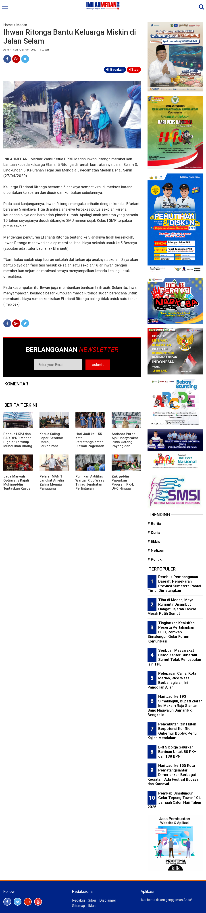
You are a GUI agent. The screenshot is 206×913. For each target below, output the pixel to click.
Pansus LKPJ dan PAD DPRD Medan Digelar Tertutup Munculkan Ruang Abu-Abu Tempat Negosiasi (17, 444)
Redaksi (78, 900)
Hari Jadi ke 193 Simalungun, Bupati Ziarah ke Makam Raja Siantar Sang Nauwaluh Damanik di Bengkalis (175, 705)
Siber (92, 900)
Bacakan (115, 70)
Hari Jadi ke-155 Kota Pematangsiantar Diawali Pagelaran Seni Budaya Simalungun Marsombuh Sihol (89, 446)
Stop (134, 70)
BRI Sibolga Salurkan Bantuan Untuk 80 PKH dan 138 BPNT (177, 752)
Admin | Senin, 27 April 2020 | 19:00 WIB (26, 49)
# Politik (155, 559)
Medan (21, 25)
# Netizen (156, 550)
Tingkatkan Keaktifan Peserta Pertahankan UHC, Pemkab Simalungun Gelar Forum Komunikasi (171, 632)
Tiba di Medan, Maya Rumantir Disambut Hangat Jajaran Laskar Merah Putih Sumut (172, 607)
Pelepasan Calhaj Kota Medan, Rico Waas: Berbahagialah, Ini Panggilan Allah (172, 680)
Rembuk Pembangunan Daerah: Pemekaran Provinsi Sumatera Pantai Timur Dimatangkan (174, 584)
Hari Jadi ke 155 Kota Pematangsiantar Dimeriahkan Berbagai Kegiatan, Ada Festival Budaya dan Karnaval (173, 774)
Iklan (92, 906)
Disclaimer (107, 900)
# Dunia (154, 532)
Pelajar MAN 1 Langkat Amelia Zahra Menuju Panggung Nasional (52, 484)
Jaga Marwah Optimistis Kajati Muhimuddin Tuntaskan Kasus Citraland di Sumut (18, 484)
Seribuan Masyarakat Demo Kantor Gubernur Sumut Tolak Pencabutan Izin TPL (174, 657)
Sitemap (78, 906)
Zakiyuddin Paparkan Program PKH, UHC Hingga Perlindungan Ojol (126, 484)
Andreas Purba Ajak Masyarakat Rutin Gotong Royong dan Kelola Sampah (125, 442)
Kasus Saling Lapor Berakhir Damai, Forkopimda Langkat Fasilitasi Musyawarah (53, 444)
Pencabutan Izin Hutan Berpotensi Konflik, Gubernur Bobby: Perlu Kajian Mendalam (172, 731)
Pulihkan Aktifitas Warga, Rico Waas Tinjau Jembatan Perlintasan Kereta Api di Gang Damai (89, 486)
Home (8, 25)
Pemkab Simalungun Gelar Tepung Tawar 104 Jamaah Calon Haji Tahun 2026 (174, 800)
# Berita (154, 523)
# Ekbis (154, 541)
